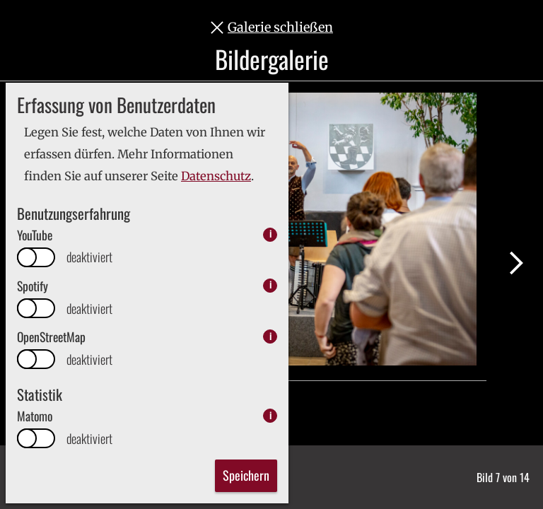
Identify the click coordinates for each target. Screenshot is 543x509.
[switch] (36, 257)
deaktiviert (89, 257)
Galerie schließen (280, 27)
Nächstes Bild (516, 263)
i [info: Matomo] (270, 415)
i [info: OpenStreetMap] (270, 336)
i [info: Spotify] (270, 285)
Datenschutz (216, 176)
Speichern (246, 475)
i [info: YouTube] (270, 234)
